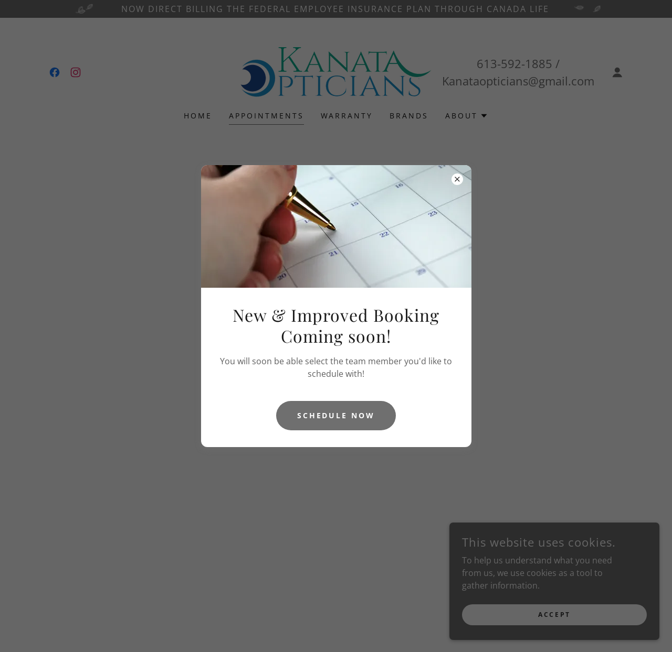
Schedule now (336, 415)
